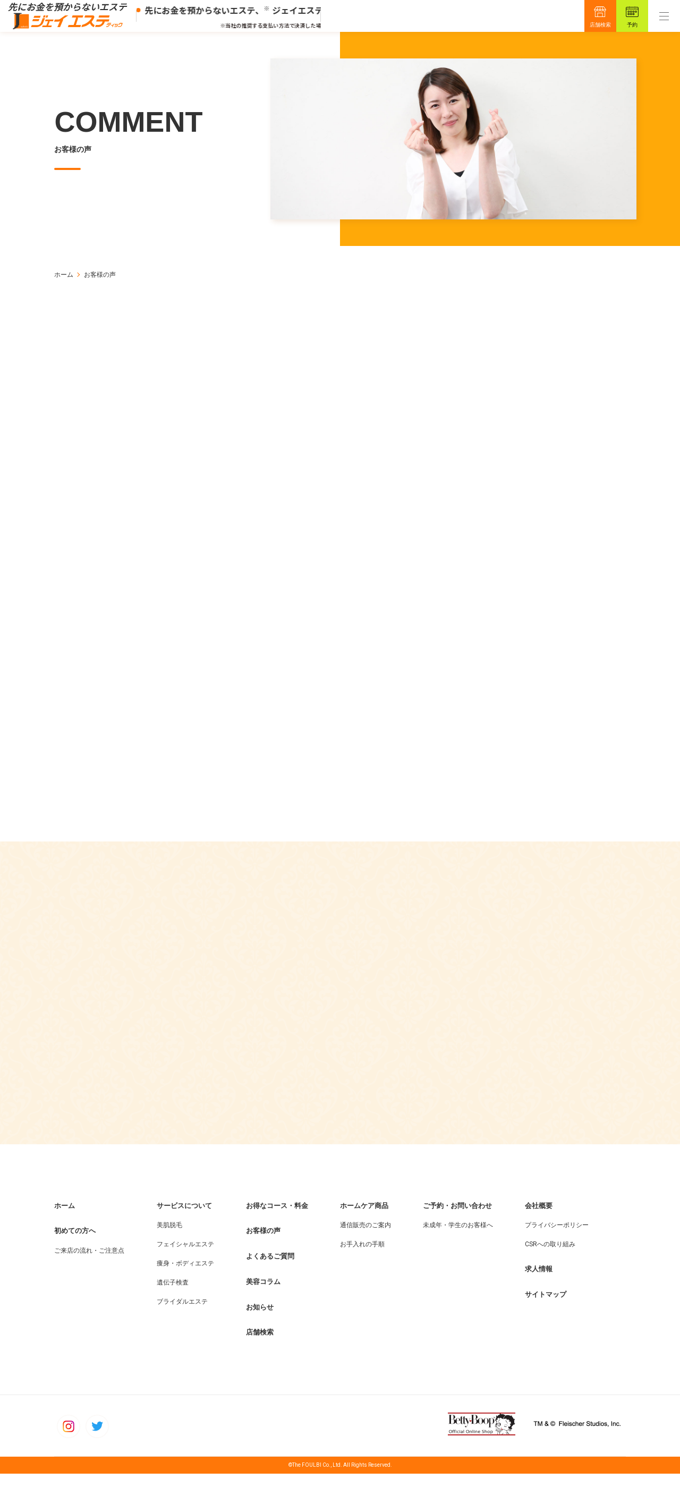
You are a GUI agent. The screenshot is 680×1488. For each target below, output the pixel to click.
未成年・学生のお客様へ (458, 1239)
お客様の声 (263, 1245)
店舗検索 (600, 25)
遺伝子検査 (173, 1296)
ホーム (63, 274)
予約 (632, 25)
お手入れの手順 (362, 1258)
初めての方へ (75, 1245)
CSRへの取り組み (550, 1258)
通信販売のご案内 (365, 1239)
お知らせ (260, 1321)
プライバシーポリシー (557, 1239)
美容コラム (263, 1296)
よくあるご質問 (270, 1270)
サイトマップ (545, 1309)
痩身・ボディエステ (185, 1277)
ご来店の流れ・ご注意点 (89, 1265)
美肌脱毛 (169, 1239)
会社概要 (538, 1220)
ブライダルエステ (182, 1316)
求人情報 (538, 1283)
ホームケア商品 (364, 1220)
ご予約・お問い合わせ (457, 1220)
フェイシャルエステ (185, 1258)
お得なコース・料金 (277, 1220)
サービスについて (184, 1220)
